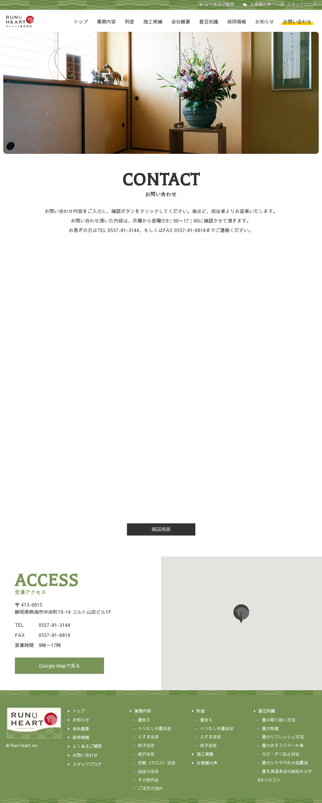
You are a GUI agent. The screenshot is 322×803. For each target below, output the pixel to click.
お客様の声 (260, 4)
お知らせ (264, 21)
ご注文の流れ (150, 788)
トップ (81, 21)
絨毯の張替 (148, 771)
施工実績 (152, 21)
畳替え (144, 720)
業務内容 (106, 21)
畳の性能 (270, 728)
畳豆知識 (208, 21)
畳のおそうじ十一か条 (283, 745)
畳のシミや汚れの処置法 (285, 763)
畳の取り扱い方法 (278, 720)
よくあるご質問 (219, 4)
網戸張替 (146, 754)
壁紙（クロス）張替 (156, 763)
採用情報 (236, 21)
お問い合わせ (297, 21)
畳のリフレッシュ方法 (283, 737)
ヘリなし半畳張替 (154, 728)
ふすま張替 (148, 737)
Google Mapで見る (59, 665)
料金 (129, 21)
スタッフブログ (301, 4)
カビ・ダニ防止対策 (280, 754)
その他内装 (148, 780)
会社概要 (180, 21)
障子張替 (146, 745)
